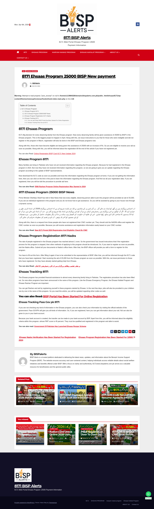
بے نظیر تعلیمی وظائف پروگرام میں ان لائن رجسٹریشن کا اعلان (57, 266)
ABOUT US (114, 52)
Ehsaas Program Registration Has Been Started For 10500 (106, 337)
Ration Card (54, 429)
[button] (139, 55)
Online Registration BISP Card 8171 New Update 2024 (55, 154)
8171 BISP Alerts (77, 37)
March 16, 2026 (89, 438)
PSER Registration (87, 429)
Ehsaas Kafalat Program (92, 52)
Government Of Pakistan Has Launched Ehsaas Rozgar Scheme (60, 326)
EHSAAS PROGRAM (39, 52)
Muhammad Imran (38, 401)
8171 (25, 52)
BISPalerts (36, 83)
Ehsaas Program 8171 (32, 111)
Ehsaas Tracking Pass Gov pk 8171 (38, 122)
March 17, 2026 (26, 438)
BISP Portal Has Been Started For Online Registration (75, 296)
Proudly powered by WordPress (24, 502)
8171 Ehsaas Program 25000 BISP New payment (69, 76)
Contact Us (22, 58)
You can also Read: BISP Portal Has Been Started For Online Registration (48, 120)
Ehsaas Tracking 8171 (32, 118)
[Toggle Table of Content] (66, 106)
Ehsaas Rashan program (26, 429)
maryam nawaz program (63, 52)
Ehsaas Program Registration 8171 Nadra (38, 116)
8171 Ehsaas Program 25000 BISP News (37, 113)
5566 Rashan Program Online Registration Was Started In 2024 (60, 187)
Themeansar (53, 502)
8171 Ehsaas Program (29, 109)
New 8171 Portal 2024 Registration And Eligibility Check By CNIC (61, 230)
